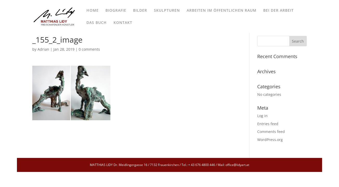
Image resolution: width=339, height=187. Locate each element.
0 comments (89, 49)
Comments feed (271, 131)
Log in (262, 115)
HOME (92, 11)
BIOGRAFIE (115, 11)
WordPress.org (270, 139)
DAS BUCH (96, 23)
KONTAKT (123, 23)
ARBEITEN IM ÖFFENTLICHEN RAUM (221, 11)
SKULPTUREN (167, 11)
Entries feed (267, 123)
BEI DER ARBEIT (278, 11)
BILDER (140, 11)
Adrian (43, 49)
